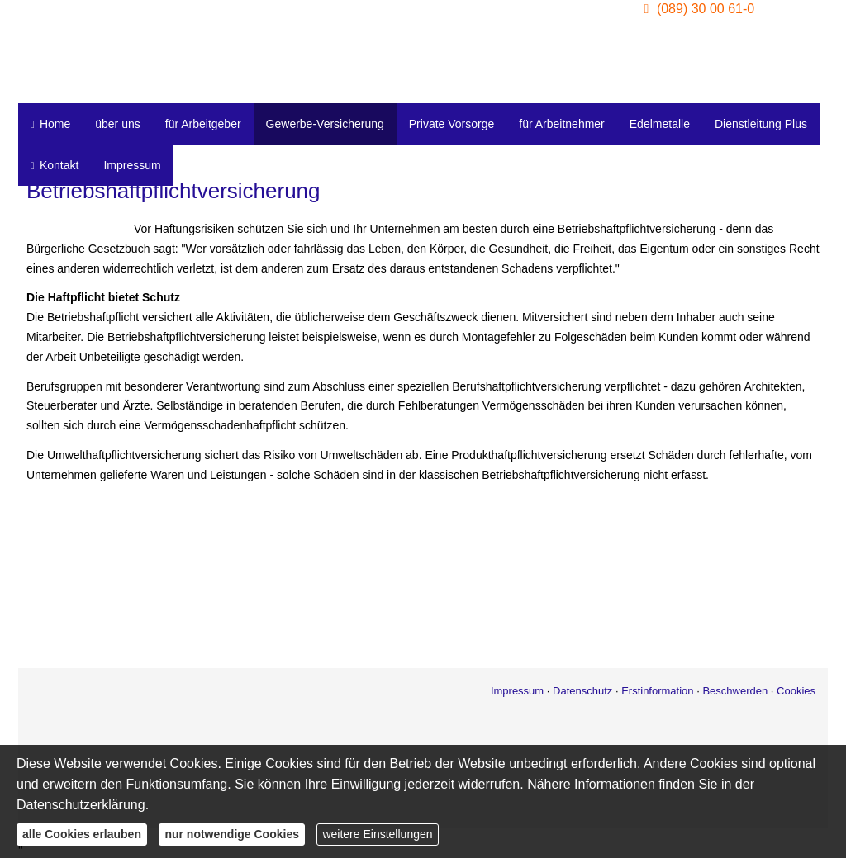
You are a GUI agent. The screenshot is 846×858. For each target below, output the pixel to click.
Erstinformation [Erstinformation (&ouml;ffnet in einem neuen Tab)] (657, 691)
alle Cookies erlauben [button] (81, 834)
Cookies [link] (796, 691)
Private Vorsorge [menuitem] (452, 123)
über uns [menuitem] (117, 123)
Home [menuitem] (50, 123)
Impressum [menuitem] (131, 165)
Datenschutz (582, 691)
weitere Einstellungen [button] (377, 834)
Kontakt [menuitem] (54, 165)
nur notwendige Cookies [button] (231, 834)
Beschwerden (735, 691)
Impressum (517, 691)
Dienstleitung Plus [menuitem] (761, 123)
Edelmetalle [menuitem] (660, 123)
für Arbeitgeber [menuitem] (203, 123)
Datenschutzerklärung (81, 805)
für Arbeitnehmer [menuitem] (562, 123)
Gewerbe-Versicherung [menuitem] (325, 123)
